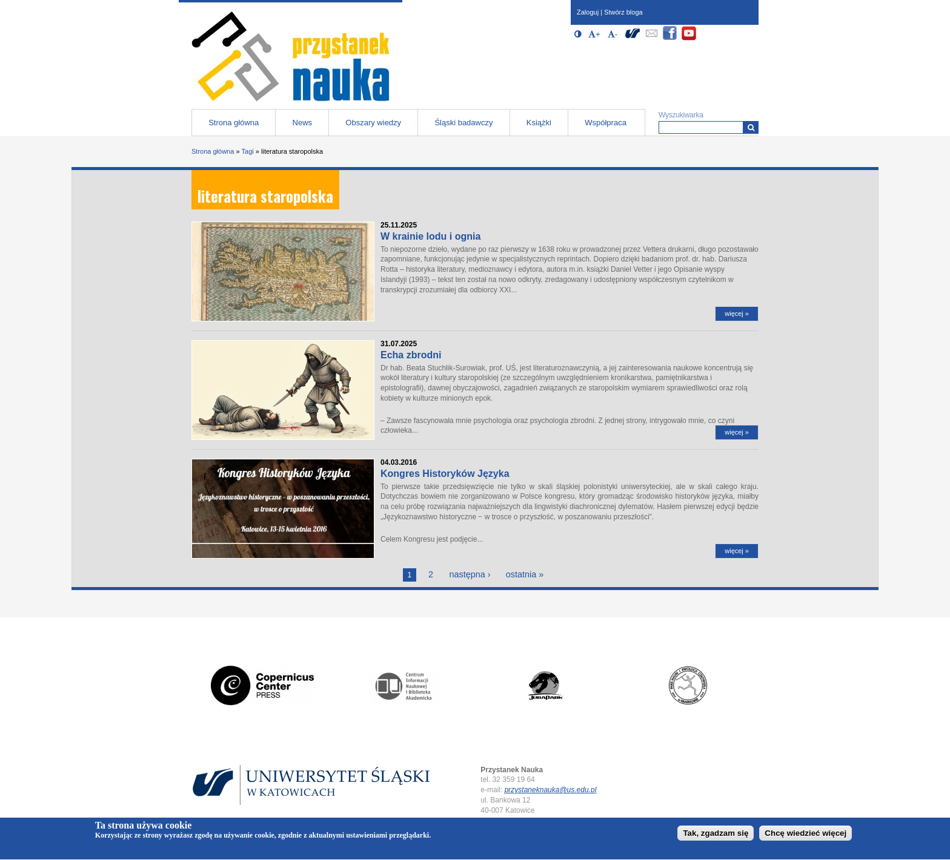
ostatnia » (524, 574)
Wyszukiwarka (681, 115)
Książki (538, 122)
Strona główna (233, 122)
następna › (469, 574)
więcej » (737, 313)
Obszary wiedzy (373, 122)
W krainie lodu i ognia (430, 236)
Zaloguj (588, 12)
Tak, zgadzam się (715, 835)
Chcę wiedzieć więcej (805, 835)
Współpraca (605, 122)
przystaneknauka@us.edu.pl (551, 790)
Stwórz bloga (623, 12)
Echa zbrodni (410, 355)
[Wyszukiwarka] (751, 127)
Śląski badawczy (463, 122)
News (303, 122)
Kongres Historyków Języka (445, 473)
